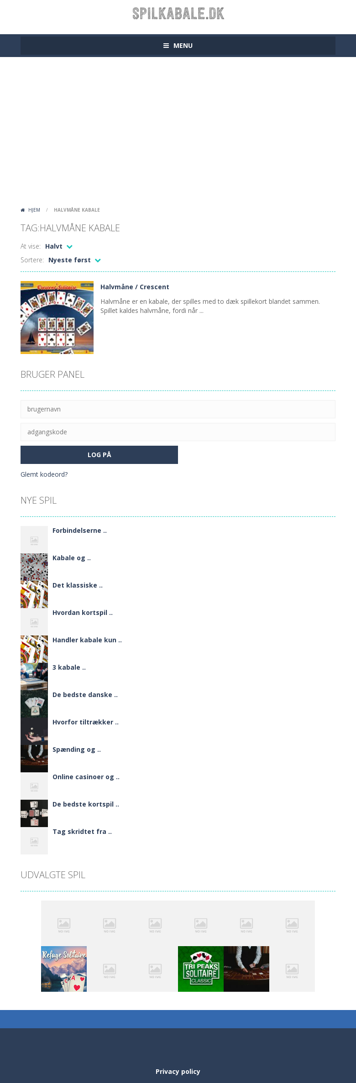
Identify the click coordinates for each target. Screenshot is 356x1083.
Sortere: (32, 259)
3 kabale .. (69, 667)
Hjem (34, 210)
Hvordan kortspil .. (82, 612)
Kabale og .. (71, 557)
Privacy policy (178, 1071)
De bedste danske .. (85, 694)
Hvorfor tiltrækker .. (85, 722)
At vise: (31, 246)
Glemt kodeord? (44, 474)
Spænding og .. (76, 749)
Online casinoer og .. (86, 776)
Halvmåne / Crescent (134, 286)
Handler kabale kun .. (87, 639)
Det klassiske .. (77, 585)
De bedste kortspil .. (85, 804)
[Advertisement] (178, 134)
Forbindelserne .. (79, 530)
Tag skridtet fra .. (82, 831)
